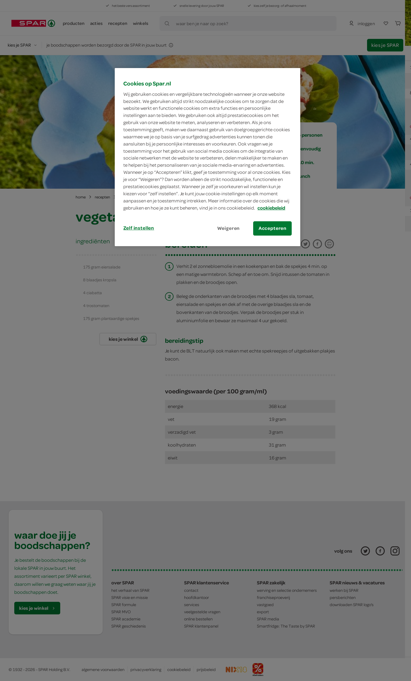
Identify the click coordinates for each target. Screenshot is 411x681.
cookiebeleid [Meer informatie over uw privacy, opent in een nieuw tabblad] (271, 208)
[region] (207, 157)
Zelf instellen (138, 228)
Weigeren (228, 228)
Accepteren (273, 228)
